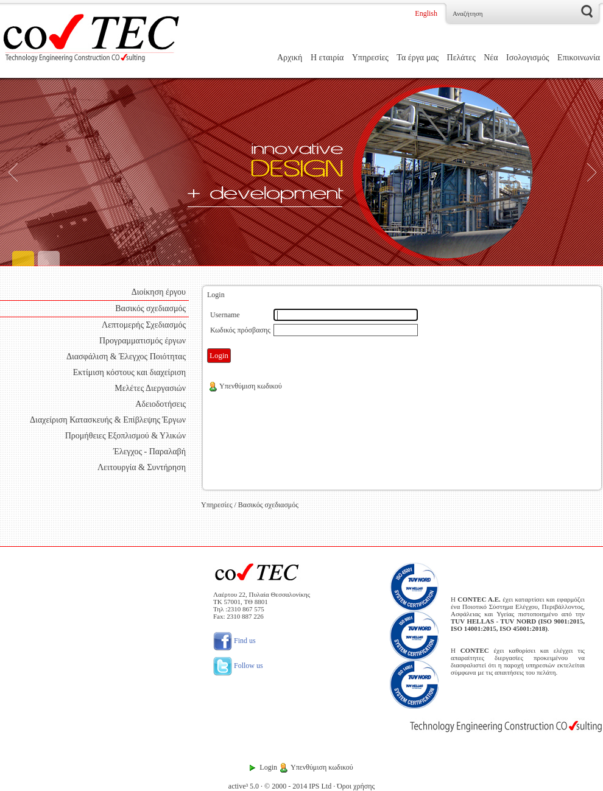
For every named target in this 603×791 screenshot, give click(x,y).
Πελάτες (461, 57)
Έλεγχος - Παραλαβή (149, 451)
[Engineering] (301, 172)
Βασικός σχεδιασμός (150, 308)
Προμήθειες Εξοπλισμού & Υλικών (125, 435)
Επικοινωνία (578, 57)
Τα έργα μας (418, 57)
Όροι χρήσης (356, 786)
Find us (234, 640)
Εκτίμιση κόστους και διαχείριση (129, 372)
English (426, 13)
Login (268, 767)
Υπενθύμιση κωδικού (245, 386)
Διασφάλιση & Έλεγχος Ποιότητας (126, 356)
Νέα (491, 57)
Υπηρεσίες (370, 57)
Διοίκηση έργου (159, 292)
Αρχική (289, 57)
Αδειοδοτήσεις (160, 404)
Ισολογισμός (527, 57)
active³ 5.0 (243, 786)
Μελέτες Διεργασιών (150, 388)
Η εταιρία (327, 57)
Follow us (238, 665)
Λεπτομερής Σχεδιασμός (144, 324)
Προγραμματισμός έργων (142, 340)
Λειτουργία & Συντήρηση (141, 467)
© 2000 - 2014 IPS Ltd (297, 786)
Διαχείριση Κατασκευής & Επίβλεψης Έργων (108, 419)
